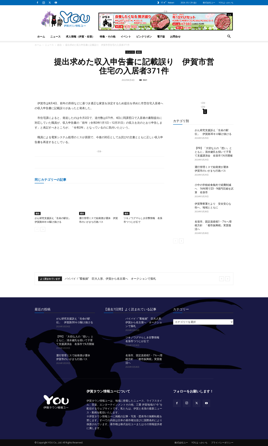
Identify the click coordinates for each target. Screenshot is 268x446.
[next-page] (43, 229)
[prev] (221, 278)
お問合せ (175, 36)
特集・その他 (107, 36)
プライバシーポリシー (222, 442)
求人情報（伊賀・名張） (80, 36)
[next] (227, 278)
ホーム (41, 36)
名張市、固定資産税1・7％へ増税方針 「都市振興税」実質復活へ (213, 225)
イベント (126, 36)
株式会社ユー (209, 2)
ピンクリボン (144, 36)
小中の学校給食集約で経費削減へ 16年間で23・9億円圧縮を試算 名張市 (214, 188)
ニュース (55, 36)
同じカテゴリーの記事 (50, 179)
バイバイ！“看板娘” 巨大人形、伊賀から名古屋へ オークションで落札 (110, 278)
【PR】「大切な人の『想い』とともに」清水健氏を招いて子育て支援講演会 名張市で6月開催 (214, 152)
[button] (228, 37)
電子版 (161, 36)
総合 (59, 44)
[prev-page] (37, 229)
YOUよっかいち (226, 2)
